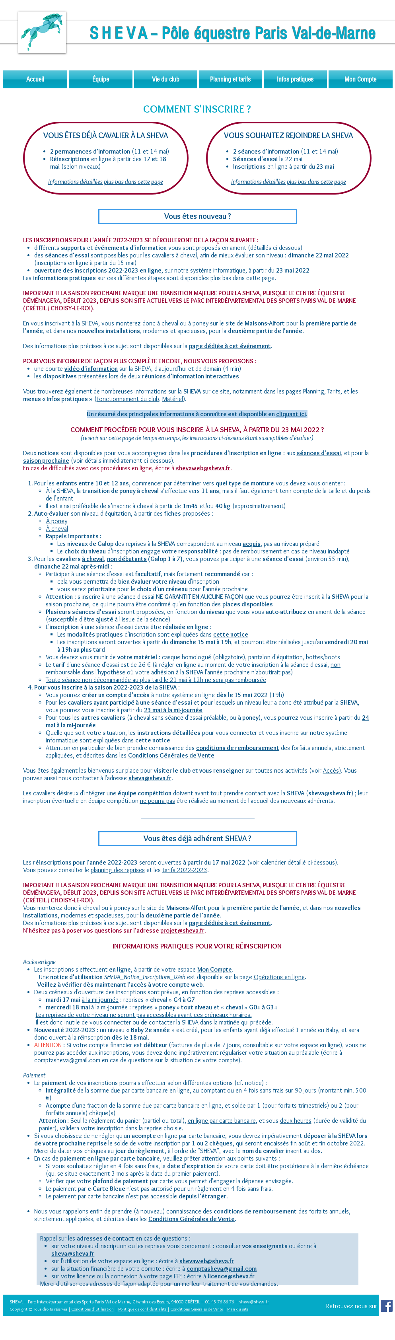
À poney (56, 521)
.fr (267, 1302)
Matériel (172, 399)
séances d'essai (319, 453)
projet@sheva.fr (182, 930)
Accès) (332, 770)
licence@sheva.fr (231, 1276)
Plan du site (237, 1309)
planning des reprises (118, 870)
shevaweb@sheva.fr (203, 468)
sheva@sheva (252, 1302)
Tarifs (334, 391)
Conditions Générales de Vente (191, 1219)
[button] (100, 79)
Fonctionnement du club (128, 399)
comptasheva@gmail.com (67, 1060)
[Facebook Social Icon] (387, 1306)
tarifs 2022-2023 (184, 870)
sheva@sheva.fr (72, 1253)
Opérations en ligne (279, 977)
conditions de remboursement (237, 748)
